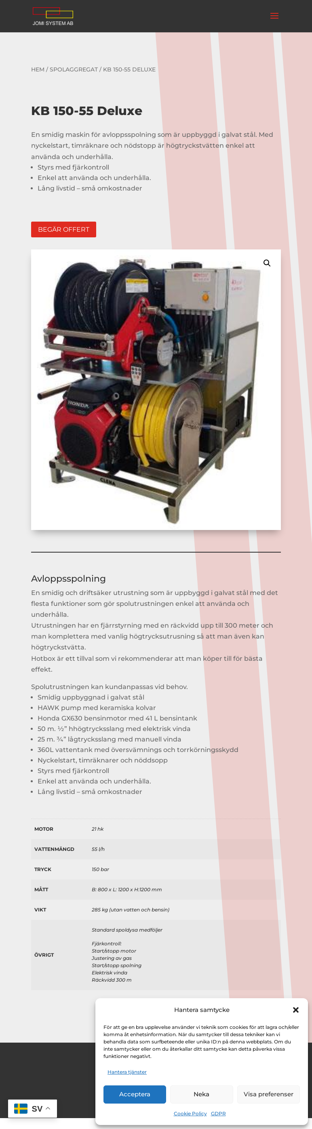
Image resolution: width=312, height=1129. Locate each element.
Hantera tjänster (127, 1072)
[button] (296, 1010)
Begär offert (63, 229)
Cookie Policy (190, 1113)
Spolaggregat (74, 69)
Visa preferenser (268, 1094)
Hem (37, 69)
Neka (201, 1094)
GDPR (218, 1113)
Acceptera (134, 1094)
